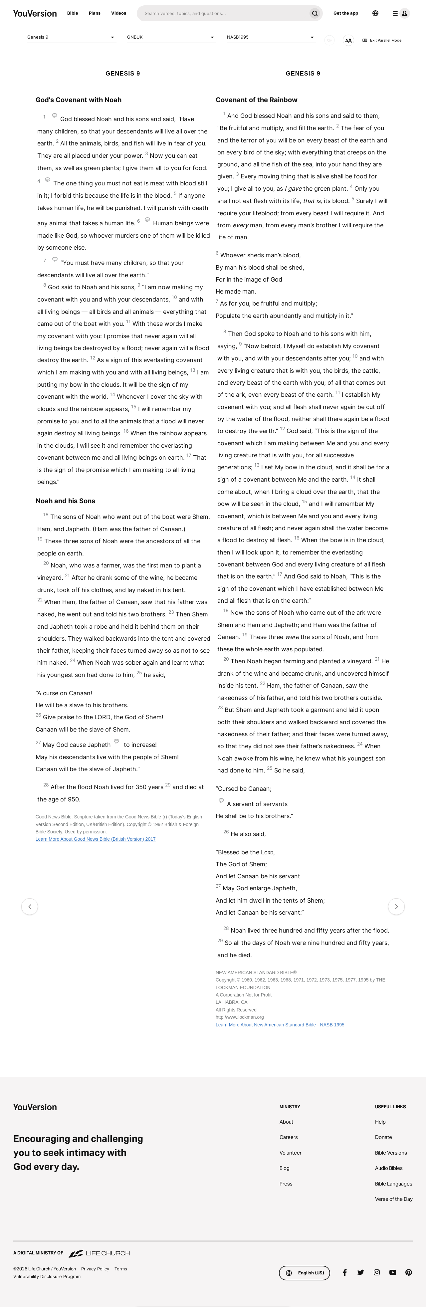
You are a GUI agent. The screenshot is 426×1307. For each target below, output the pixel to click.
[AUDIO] (329, 40)
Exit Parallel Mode (381, 40)
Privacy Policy (95, 1268)
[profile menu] (400, 13)
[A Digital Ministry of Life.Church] (213, 1250)
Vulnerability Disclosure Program (47, 1276)
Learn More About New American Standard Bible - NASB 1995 (280, 1024)
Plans (95, 13)
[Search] (222, 13)
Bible (72, 13)
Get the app (345, 13)
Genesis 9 (71, 37)
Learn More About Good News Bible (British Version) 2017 (96, 839)
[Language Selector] (375, 13)
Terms (120, 1268)
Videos (118, 13)
